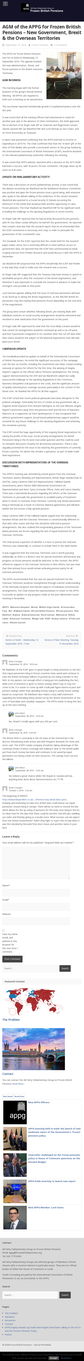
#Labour (16, 614)
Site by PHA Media (42, 1344)
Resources (10, 1320)
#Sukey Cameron (59, 618)
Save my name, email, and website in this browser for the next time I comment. (10, 943)
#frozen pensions (64, 610)
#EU (10, 610)
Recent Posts (19, 1096)
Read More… (18, 1083)
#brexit (34, 607)
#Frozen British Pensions (43, 610)
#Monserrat (61, 614)
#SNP (47, 618)
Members (10, 1316)
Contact (9, 1323)
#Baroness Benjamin (20, 607)
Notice (8, 1334)
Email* (5, 899)
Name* (6, 885)
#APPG (5, 607)
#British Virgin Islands (49, 607)
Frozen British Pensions (21, 1344)
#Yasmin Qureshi (18, 622)
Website (6, 914)
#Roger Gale (38, 618)
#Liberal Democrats (31, 614)
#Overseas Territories (20, 618)
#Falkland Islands (21, 610)
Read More (66, 1358)
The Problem (11, 1313)
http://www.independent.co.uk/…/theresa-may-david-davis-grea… (35, 799)
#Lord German (48, 614)
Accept (53, 1358)
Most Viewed (8, 1096)
